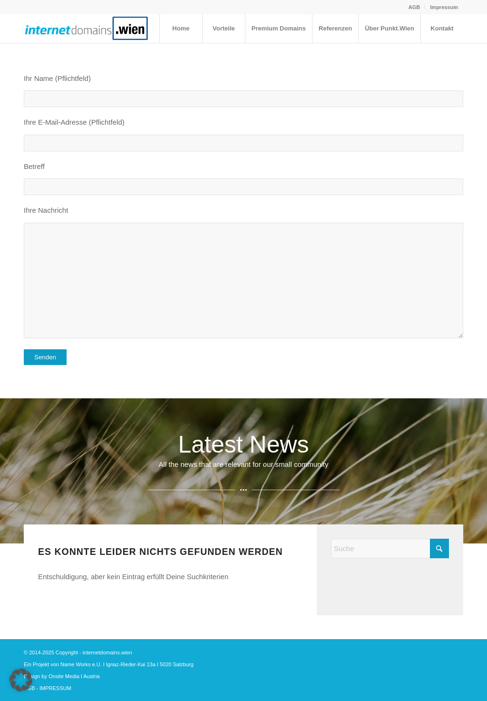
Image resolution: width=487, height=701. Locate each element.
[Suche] (390, 548)
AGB (414, 7)
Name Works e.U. (81, 664)
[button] (21, 680)
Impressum (444, 7)
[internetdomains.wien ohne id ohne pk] (87, 28)
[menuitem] (414, 7)
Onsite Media (64, 676)
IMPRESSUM (55, 688)
